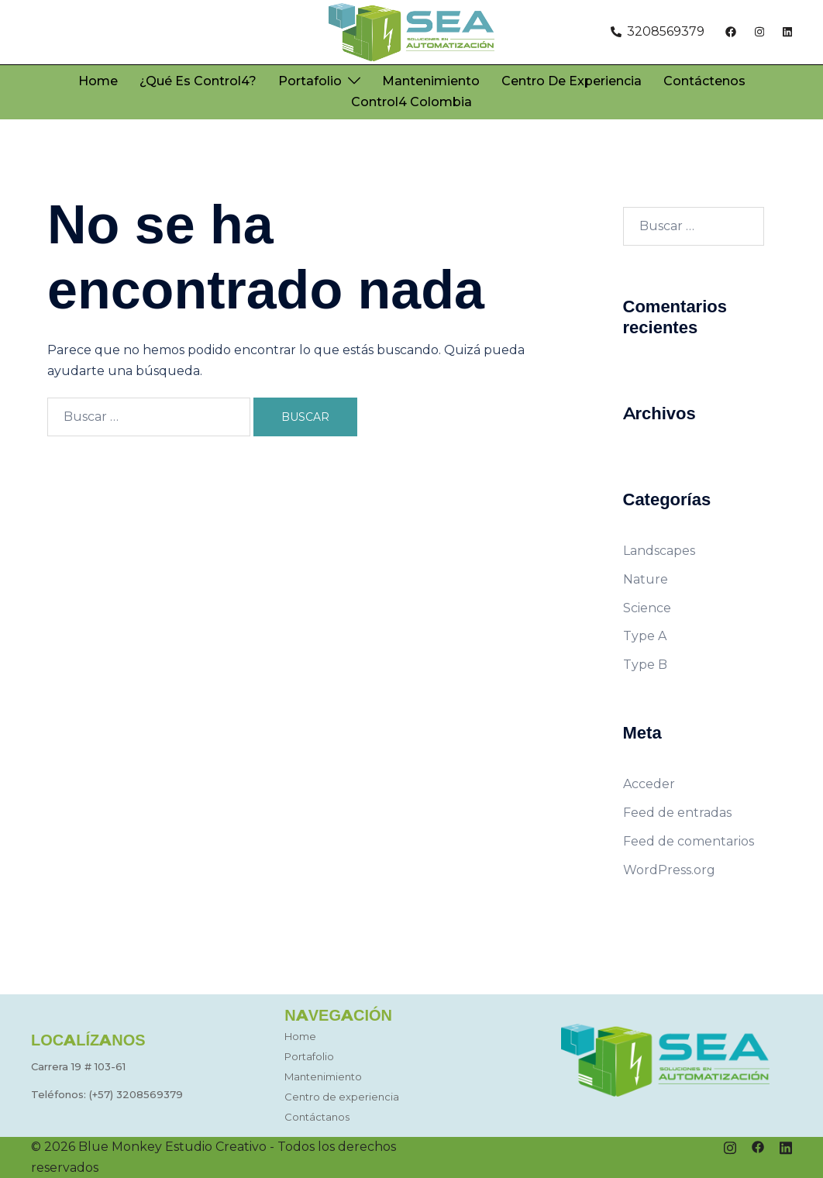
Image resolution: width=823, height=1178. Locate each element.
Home (98, 81)
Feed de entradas (677, 812)
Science (647, 608)
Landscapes (659, 550)
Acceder (649, 784)
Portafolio (310, 81)
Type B (645, 664)
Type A (644, 636)
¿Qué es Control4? (198, 81)
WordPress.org (669, 870)
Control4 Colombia (411, 102)
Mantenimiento (431, 81)
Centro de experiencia (571, 81)
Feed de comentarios (688, 841)
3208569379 (149, 1094)
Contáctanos (317, 1117)
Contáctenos (704, 81)
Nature (645, 579)
